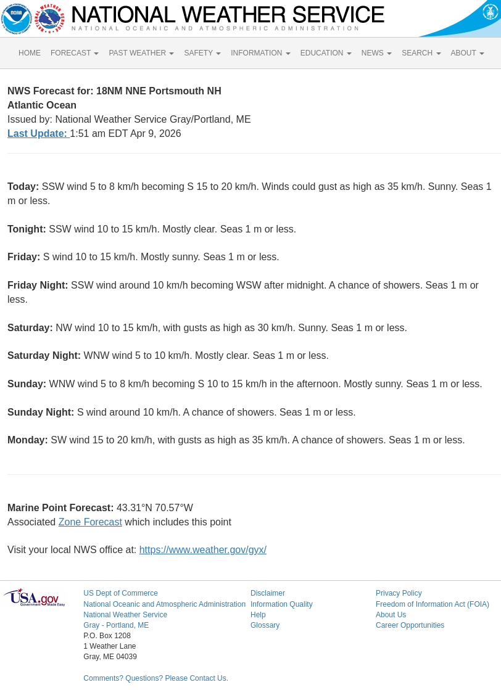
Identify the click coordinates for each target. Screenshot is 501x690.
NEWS (377, 53)
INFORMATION (260, 53)
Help (258, 614)
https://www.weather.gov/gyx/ (203, 549)
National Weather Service (125, 614)
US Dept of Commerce (120, 593)
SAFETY (202, 53)
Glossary (265, 625)
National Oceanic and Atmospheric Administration (164, 604)
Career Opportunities (410, 625)
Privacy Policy (399, 593)
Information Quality (282, 604)
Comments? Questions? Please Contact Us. (155, 678)
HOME (30, 53)
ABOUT (467, 53)
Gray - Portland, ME (116, 625)
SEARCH (421, 53)
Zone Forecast (90, 522)
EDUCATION (326, 53)
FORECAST (75, 53)
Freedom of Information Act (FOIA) (432, 604)
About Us (391, 614)
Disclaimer (268, 593)
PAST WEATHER (141, 53)
